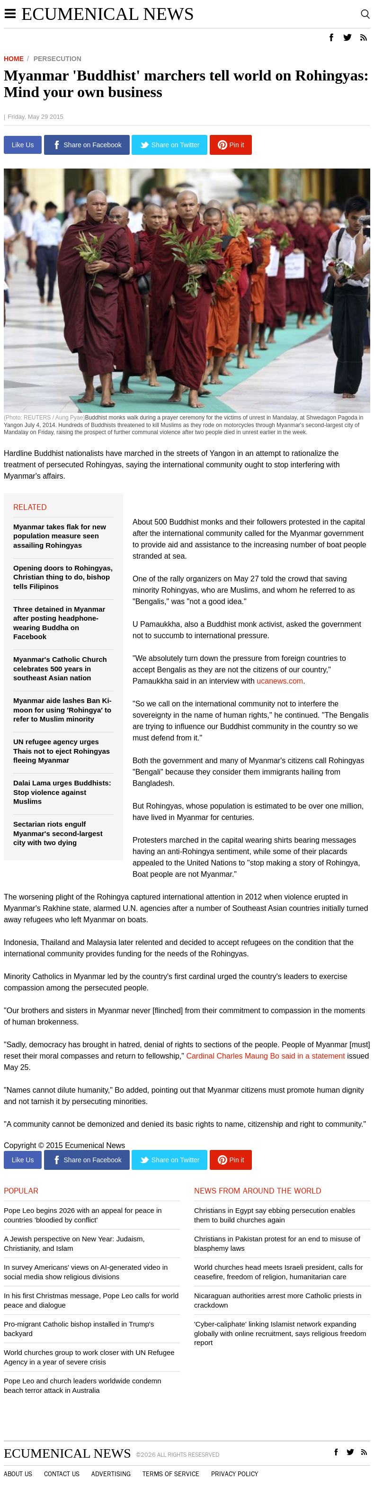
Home (14, 58)
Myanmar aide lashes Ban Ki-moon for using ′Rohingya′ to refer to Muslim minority (62, 709)
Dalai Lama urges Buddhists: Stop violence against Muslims (62, 792)
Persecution (57, 58)
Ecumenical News (107, 14)
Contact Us (62, 1474)
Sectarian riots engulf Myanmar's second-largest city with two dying (58, 833)
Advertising (111, 1474)
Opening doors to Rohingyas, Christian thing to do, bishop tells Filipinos (63, 577)
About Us (18, 1474)
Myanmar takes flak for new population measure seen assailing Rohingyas (59, 536)
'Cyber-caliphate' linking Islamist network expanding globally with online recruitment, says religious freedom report (280, 1333)
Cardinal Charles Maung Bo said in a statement (266, 1056)
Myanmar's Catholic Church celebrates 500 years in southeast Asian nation (60, 668)
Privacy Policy (234, 1474)
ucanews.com (280, 681)
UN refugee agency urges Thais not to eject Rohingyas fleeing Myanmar (61, 751)
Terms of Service (170, 1474)
